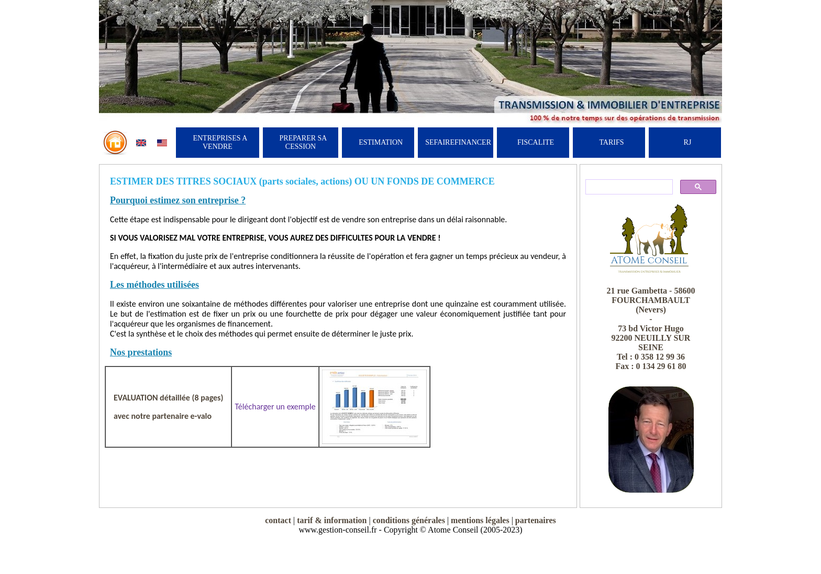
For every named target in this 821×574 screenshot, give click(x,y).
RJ (688, 142)
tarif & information (332, 520)
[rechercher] (628, 187)
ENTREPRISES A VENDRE (220, 142)
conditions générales (409, 520)
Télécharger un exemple (275, 406)
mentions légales (480, 520)
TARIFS (611, 142)
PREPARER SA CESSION (303, 142)
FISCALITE (535, 142)
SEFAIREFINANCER (458, 142)
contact (278, 520)
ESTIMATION (381, 142)
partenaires (535, 520)
